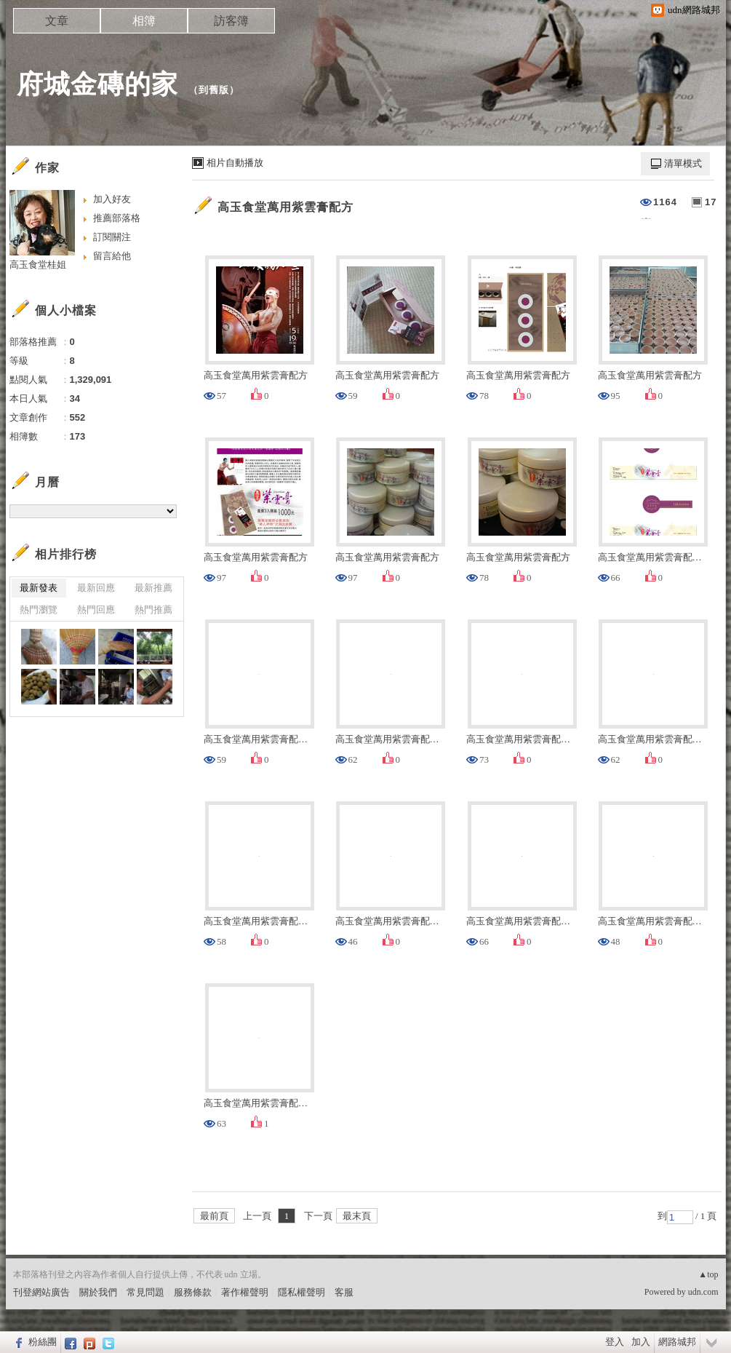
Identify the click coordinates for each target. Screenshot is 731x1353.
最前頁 (214, 1215)
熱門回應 (96, 609)
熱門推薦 (153, 609)
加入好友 (112, 199)
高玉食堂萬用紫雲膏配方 (285, 207)
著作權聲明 (244, 1292)
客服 (344, 1292)
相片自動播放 (235, 162)
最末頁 (357, 1215)
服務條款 (193, 1292)
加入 (640, 1341)
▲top (708, 1274)
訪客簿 (231, 21)
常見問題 (145, 1292)
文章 (56, 21)
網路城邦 (677, 1341)
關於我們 (98, 1292)
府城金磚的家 (97, 84)
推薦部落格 (116, 218)
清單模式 (683, 163)
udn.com (703, 1292)
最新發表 (38, 587)
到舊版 (214, 89)
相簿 (144, 21)
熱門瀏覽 (38, 609)
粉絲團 (42, 1341)
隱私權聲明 (301, 1292)
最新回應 (96, 587)
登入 (614, 1341)
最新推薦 (153, 587)
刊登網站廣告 (41, 1292)
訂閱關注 (112, 236)
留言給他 (112, 255)
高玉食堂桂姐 (37, 264)
